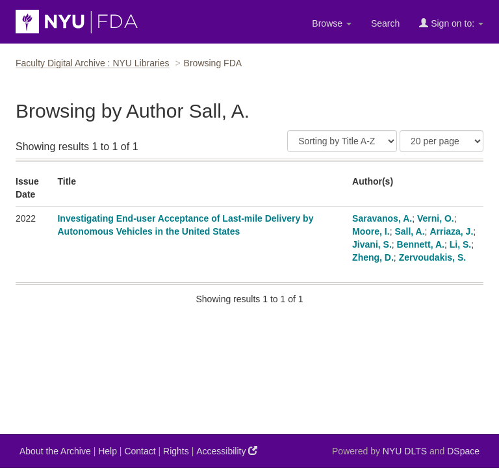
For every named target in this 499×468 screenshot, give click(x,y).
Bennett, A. (420, 244)
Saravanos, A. (382, 218)
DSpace (463, 451)
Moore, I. (371, 231)
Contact (139, 451)
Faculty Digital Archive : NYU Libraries (93, 63)
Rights (176, 451)
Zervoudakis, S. (432, 257)
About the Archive (55, 451)
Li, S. (460, 244)
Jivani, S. (372, 244)
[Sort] (342, 141)
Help (107, 451)
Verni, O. (435, 218)
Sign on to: (451, 23)
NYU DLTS (405, 451)
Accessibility (226, 450)
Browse (332, 23)
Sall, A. (409, 231)
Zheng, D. (373, 257)
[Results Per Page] (441, 141)
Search (385, 23)
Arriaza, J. (451, 231)
